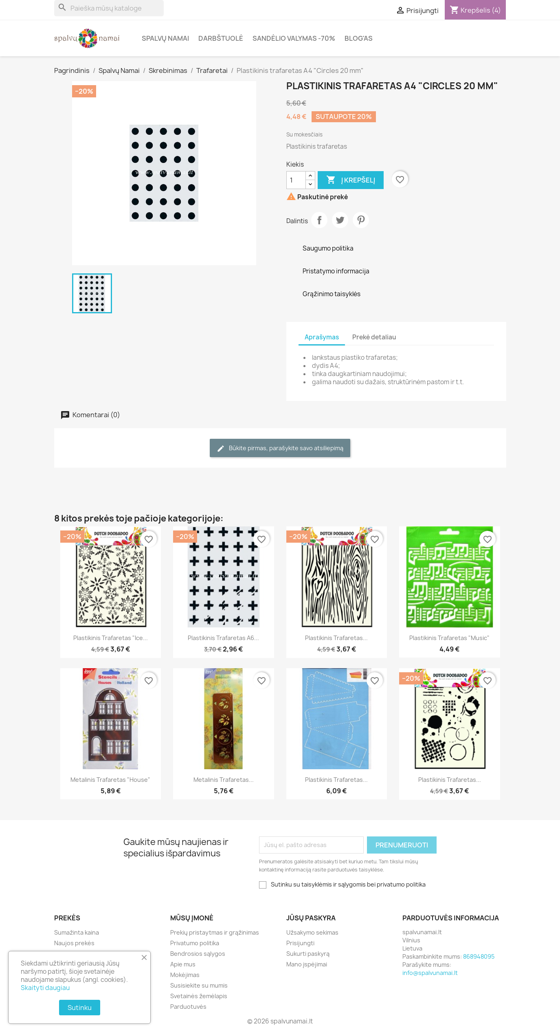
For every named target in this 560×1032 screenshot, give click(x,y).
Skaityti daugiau (45, 988)
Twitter (340, 220)
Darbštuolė (220, 38)
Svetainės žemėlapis (198, 996)
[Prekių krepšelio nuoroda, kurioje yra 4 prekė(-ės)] (475, 10)
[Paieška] (109, 8)
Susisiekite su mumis (199, 985)
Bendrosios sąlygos (197, 953)
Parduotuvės (188, 1006)
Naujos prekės (74, 943)
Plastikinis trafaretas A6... (223, 638)
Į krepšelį (350, 180)
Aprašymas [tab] (322, 337)
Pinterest (361, 220)
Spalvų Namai (165, 38)
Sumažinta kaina (76, 932)
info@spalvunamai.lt (430, 973)
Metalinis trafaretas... (223, 779)
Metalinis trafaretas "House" (110, 779)
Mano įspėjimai (306, 964)
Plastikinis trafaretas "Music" (449, 638)
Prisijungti (300, 943)
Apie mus (182, 964)
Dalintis (319, 220)
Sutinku (80, 1007)
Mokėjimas (185, 975)
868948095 (478, 956)
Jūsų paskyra (311, 917)
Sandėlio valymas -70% (294, 38)
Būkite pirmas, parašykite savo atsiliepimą (280, 448)
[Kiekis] (296, 180)
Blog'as (359, 38)
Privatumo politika (194, 943)
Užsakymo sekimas (312, 932)
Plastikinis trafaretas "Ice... (110, 638)
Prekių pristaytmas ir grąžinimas (214, 932)
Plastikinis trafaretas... (336, 638)
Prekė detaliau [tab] (374, 337)
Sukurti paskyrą (307, 953)
